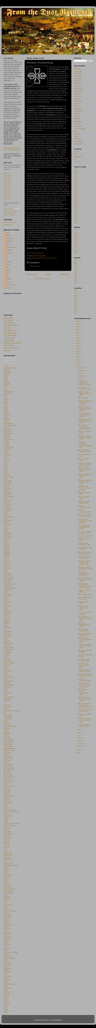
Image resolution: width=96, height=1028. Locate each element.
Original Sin (7, 815)
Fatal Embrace (8, 580)
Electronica (77, 81)
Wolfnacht (7, 980)
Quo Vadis (7, 841)
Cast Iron (6, 453)
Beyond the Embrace (10, 425)
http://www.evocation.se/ (36, 253)
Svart (5, 903)
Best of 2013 (7, 195)
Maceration (7, 724)
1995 (75, 240)
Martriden (7, 732)
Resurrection (8, 855)
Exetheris (6, 566)
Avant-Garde (78, 71)
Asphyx (6, 401)
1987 (75, 265)
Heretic (6, 625)
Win (75, 154)
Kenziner (6, 675)
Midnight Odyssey (9, 750)
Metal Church (8, 746)
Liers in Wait (7, 706)
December (81, 368)
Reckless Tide (8, 853)
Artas (5, 395)
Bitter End (7, 427)
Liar (5, 703)
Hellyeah (6, 623)
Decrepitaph (7, 510)
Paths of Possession (10, 825)
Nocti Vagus (7, 790)
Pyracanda (7, 835)
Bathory (6, 417)
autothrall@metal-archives (12, 148)
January (80, 746)
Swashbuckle (7, 905)
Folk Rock (77, 86)
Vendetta (6, 954)
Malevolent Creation (10, 726)
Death (5, 499)
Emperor (6, 542)
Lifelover (6, 708)
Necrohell (7, 772)
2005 (75, 209)
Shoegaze (77, 134)
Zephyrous (7, 1002)
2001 (75, 219)
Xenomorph (7, 988)
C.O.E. (5, 457)
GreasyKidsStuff (11, 247)
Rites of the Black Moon (11, 348)
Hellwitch (6, 621)
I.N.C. (5, 639)
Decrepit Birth (8, 508)
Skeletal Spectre (8, 893)
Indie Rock (77, 101)
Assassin (6, 405)
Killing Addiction (9, 677)
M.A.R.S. (6, 722)
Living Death (7, 716)
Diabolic (6, 530)
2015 (75, 184)
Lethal (5, 701)
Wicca (5, 974)
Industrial (77, 103)
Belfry (7, 232)
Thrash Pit (7, 350)
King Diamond (8, 681)
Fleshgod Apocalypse (10, 584)
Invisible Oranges (9, 338)
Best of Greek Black (9, 214)
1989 (75, 260)
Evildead (6, 560)
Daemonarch (8, 481)
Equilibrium (7, 554)
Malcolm (8, 262)
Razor (5, 849)
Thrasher (6, 926)
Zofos (5, 1006)
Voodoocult (7, 962)
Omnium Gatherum (9, 809)
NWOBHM (77, 119)
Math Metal (77, 108)
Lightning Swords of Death (12, 710)
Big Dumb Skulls (8, 318)
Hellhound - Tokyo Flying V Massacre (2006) (84, 469)
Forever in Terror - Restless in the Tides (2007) (85, 618)
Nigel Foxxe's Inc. (9, 786)
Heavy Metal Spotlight (10, 333)
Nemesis (6, 782)
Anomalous (7, 384)
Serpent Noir (8, 887)
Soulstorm (7, 897)
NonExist (6, 794)
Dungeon (6, 538)
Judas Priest (7, 665)
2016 (75, 182)
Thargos (6, 922)
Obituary (6, 798)
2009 (75, 199)
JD (6, 256)
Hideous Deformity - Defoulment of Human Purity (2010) (85, 705)
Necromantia (8, 774)
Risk (5, 861)
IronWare (7, 655)
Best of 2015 (7, 191)
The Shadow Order (9, 889)
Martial (76, 106)
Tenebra (6, 913)
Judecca (6, 667)
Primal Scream (8, 833)
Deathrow (7, 502)
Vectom (6, 946)
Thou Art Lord (8, 924)
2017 (75, 179)
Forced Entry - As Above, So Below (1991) (83, 665)
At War (6, 403)
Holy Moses (7, 631)
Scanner (6, 881)
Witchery (6, 978)
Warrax (6, 966)
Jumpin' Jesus (8, 671)
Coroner (6, 461)
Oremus (6, 813)
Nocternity (7, 788)
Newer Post (32, 274)
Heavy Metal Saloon (10, 330)
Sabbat (6, 867)
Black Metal (77, 73)
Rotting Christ (8, 863)
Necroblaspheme (9, 770)
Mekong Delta (8, 742)
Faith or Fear (8, 576)
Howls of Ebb (8, 225)
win (56, 258)
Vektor (6, 950)
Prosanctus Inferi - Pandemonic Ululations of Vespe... (85, 382)
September (81, 376)
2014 (75, 187)
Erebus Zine (7, 328)
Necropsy (7, 778)
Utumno (6, 942)
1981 (75, 280)
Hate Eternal (7, 611)
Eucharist (6, 558)
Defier (6, 512)
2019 (75, 174)
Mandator (7, 728)
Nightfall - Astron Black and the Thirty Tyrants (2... (85, 402)
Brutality (6, 445)
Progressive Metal (79, 129)
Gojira (5, 598)
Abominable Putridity (10, 368)
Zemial (6, 1000)
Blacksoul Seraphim (10, 222)
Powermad (7, 831)
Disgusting (7, 532)
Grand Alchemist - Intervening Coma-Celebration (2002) (84, 585)
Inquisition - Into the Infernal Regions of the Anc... (84, 699)
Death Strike (7, 500)
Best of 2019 (7, 183)
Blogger (59, 1020)
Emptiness (7, 544)
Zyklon (6, 1010)
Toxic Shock (7, 928)
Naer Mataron (8, 764)
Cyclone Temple (8, 477)
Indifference (78, 156)
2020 (75, 172)
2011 (75, 194)
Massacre (7, 736)
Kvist (5, 691)
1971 (75, 311)
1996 (75, 237)
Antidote (6, 386)
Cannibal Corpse (9, 447)
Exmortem (7, 568)
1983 (75, 275)
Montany (6, 754)
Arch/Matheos (8, 391)
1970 (75, 313)
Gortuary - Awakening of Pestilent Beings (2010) (84, 646)
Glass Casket (7, 596)
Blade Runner (8, 429)
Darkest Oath (8, 489)
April (79, 738)
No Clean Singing (9, 345)
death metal (38, 258)
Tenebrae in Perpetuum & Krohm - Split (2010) (85, 481)
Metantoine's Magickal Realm (13, 343)
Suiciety (6, 901)
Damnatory (7, 485)
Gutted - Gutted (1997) (84, 594)
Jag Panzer (7, 659)
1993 (75, 245)
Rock (7, 273)
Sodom (6, 895)
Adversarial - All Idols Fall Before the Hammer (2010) (84, 562)
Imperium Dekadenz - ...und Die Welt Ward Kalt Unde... (85, 408)
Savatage (6, 879)
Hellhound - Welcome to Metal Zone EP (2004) (85, 475)
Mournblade (7, 760)
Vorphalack (7, 964)
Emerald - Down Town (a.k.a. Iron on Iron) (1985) (85, 720)
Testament (7, 918)
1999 (75, 230)
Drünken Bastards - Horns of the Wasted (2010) (85, 639)
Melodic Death (78, 111)
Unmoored (7, 934)
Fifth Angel (7, 582)
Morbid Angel (8, 758)
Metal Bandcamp (9, 340)
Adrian (6, 378)
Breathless (7, 443)
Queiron (6, 839)
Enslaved (6, 548)
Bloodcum (7, 437)
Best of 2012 (7, 197)
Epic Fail (76, 161)
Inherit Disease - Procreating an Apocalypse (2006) (84, 427)
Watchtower (7, 968)
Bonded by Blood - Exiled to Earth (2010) (83, 608)
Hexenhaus (7, 627)
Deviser (6, 526)
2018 (75, 177)
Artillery (6, 399)
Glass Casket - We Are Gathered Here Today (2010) (85, 579)
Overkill (6, 817)
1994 (75, 242)
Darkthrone (7, 495)
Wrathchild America (10, 984)
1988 (75, 263)
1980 (75, 283)
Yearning (6, 992)
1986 (75, 268)
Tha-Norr (7, 920)
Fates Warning (8, 578)
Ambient (76, 68)
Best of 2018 (7, 185)
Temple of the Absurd (10, 911)
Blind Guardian (8, 433)
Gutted (6, 609)
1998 (75, 232)
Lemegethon (7, 699)
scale (12, 80)
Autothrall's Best (8, 208)
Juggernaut (7, 669)
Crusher (6, 473)
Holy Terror (7, 633)
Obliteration (7, 800)
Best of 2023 (7, 175)
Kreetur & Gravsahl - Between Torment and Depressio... (84, 685)
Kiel (7, 259)
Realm (6, 851)
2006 (75, 207)
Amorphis (7, 382)
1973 (75, 306)
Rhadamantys (8, 859)
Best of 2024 (7, 173)
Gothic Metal (78, 91)
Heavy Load (7, 617)
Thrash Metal (78, 141)
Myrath (6, 762)
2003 (75, 214)
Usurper (6, 938)
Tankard (6, 909)
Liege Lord (7, 705)
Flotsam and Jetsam (10, 588)
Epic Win (77, 151)
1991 (75, 250)
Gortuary (6, 600)
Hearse (6, 615)
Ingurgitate (7, 641)
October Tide (8, 804)
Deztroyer (7, 528)
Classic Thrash (8, 320)
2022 (78, 332)
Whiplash (6, 970)
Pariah (6, 821)
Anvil (5, 388)
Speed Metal (77, 139)
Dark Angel (7, 493)
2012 (75, 192)
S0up (7, 276)
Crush (5, 471)
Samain (6, 873)
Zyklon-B (6, 1012)
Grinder (6, 607)
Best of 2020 (7, 181)
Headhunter (7, 613)
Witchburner (7, 976)
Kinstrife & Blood (9, 685)
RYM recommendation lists (12, 150)
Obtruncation (8, 802)
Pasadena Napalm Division (12, 823)
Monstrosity (7, 752)
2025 (78, 324)
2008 (75, 202)
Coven (6, 463)
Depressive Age (8, 516)
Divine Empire (8, 536)
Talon (5, 907)
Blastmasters (8, 431)
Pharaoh (6, 829)
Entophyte (7, 552)
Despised (6, 522)
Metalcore (77, 114)
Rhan (7, 267)
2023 (78, 329)
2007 (75, 204)
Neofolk (76, 116)
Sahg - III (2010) (83, 398)
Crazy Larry (9, 238)
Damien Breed (8, 483)
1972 (75, 308)
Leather (6, 695)
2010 (75, 197)
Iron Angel (7, 651)
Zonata (6, 1008)
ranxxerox (9, 288)
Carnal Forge (8, 449)
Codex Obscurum (9, 323)
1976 (75, 298)
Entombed (7, 550)
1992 (75, 247)
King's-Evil (7, 683)
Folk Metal (77, 83)
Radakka (6, 843)
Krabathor (7, 687)
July (79, 730)
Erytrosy (6, 556)
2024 (78, 327)
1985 (75, 270)
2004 (32, 258)
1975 (75, 301)
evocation (45, 258)
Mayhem (6, 734)
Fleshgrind (7, 586)
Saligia (6, 871)
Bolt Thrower (8, 439)
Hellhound (7, 619)
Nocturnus (7, 792)
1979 (75, 291)
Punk (75, 131)
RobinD (8, 270)
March (80, 741)
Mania (6, 730)
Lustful (6, 720)
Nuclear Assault (8, 796)
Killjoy (6, 679)
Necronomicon (8, 776)
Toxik (5, 930)
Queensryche (8, 837)
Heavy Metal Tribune (10, 335)
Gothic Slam (7, 602)
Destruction (7, 524)
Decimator (7, 506)
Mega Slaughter (8, 740)
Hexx (5, 629)
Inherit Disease (8, 643)
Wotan (6, 982)
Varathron (7, 944)
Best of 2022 (7, 177)
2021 (75, 169)
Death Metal (77, 76)
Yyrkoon (6, 996)
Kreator (6, 689)
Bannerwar (7, 415)
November (81, 370)
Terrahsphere (8, 915)
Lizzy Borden (8, 718)
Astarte (6, 407)
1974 (75, 303)
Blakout (8, 235)
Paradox (6, 819)
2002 (75, 217)
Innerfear (7, 645)
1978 (75, 293)
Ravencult (7, 847)
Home (48, 274)
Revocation (7, 857)
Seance (6, 883)
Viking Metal (78, 144)
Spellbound (7, 899)
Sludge (76, 136)
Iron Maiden (7, 653)
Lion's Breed (7, 714)
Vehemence (7, 948)
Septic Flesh (7, 885)
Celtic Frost (7, 455)
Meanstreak (7, 738)
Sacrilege (6, 869)
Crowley (6, 467)
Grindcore (77, 93)
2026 (78, 321)
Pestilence (7, 827)
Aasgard (6, 366)
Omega (6, 806)
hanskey (8, 282)
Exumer (6, 572)
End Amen (7, 546)
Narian (8, 264)
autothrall (9, 279)
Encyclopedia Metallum (11, 325)
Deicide (6, 514)
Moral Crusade (8, 756)
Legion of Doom (9, 697)
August (80, 379)
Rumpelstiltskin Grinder (11, 865)
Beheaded (7, 419)
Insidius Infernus (9, 649)
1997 (75, 235)
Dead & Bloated (8, 497)
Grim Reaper (7, 606)
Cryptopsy (7, 475)
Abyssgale (7, 370)
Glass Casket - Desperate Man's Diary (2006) (84, 573)
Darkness (6, 491)
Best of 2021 (7, 179)
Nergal (6, 784)
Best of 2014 (7, 193)
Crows (6, 469)
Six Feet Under (8, 891)
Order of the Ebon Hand (11, 811)
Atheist (6, 409)
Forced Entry (8, 590)
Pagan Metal (78, 121)
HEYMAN (9, 250)
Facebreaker (7, 574)
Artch (5, 397)
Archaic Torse (8, 393)
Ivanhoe (6, 657)
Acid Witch (7, 374)
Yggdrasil (6, 994)
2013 (75, 189)
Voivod (6, 960)
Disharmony (7, 534)
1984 (75, 273)
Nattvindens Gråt (9, 768)
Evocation (7, 562)
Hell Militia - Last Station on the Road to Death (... (84, 488)
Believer (6, 421)
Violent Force (8, 956)
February (81, 743)
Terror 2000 (7, 916)
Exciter (6, 564)
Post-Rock (77, 123)
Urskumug (7, 936)
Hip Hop (76, 98)
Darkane (6, 487)
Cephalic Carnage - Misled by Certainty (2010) (84, 393)
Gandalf (6, 592)
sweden (51, 258)
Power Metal (78, 126)
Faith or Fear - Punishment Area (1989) (84, 624)
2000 (75, 222)
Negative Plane (8, 780)
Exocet (6, 570)
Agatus (6, 380)
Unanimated (7, 932)
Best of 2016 (7, 189)
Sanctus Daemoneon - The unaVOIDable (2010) (84, 527)
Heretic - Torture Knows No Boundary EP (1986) (85, 521)
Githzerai (8, 244)
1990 (75, 252)
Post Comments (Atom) (42, 278)
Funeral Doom (78, 88)
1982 (75, 278)
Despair (6, 518)
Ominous (6, 808)
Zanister (6, 998)
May (79, 735)
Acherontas (7, 372)
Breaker (6, 441)
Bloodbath (7, 435)
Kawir (5, 673)
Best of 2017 (7, 187)
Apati (5, 390)
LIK (5, 712)
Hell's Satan (9, 253)
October (80, 373)
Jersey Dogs (7, 661)
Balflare (6, 413)
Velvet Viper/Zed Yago (11, 952)
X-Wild (6, 986)
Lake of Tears (8, 693)
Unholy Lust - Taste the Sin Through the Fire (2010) (85, 421)
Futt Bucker (9, 241)
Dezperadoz (7, 520)
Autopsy (6, 411)
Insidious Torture (9, 647)
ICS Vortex (7, 637)
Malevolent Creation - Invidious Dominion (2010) (85, 437)
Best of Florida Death (10, 212)
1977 (75, 296)
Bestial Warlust (8, 423)
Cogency (6, 459)
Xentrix (6, 990)
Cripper (6, 465)
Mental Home (8, 744)
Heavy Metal (78, 96)
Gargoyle (6, 594)
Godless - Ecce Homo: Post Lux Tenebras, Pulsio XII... (84, 414)
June (79, 732)
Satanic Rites (7, 875)
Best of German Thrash (10, 210)
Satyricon (7, 877)
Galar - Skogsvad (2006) (85, 536)
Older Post (64, 274)
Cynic (5, 479)
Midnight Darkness (9, 748)
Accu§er (6, 376)
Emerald (6, 540)
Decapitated (7, 504)
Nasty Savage (8, 766)
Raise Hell (7, 845)
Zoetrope (6, 1004)
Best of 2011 (7, 199)
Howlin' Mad (7, 635)
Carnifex (6, 451)
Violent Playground (10, 958)
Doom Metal (78, 78)
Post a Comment (34, 266)
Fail (75, 159)
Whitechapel (7, 972)
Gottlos (6, 604)
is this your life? (10, 285)
